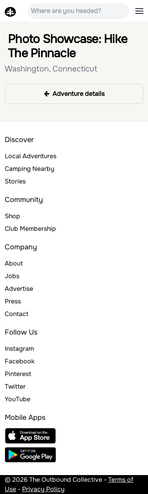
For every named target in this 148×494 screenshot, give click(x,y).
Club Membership (30, 229)
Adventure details (74, 94)
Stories (15, 181)
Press (13, 301)
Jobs (12, 276)
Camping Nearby (29, 169)
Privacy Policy (43, 489)
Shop (12, 216)
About (14, 263)
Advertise (19, 288)
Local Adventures (30, 156)
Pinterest (18, 374)
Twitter (15, 386)
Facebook (19, 361)
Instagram (19, 348)
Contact (16, 314)
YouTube (17, 399)
